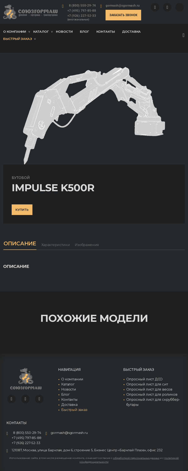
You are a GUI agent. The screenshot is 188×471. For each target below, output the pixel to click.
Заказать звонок (123, 15)
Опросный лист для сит (147, 384)
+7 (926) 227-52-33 (81, 16)
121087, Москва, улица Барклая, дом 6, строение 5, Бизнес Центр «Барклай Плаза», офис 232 (87, 450)
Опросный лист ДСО (144, 379)
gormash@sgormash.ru (123, 5)
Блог (84, 32)
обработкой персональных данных (136, 458)
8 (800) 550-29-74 (82, 5)
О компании (16, 32)
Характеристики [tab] (57, 245)
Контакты (105, 32)
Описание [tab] (21, 243)
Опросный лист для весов (149, 390)
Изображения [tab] (89, 245)
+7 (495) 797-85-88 (81, 11)
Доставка (131, 32)
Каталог (43, 32)
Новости (64, 32)
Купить (22, 210)
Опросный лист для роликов (151, 395)
